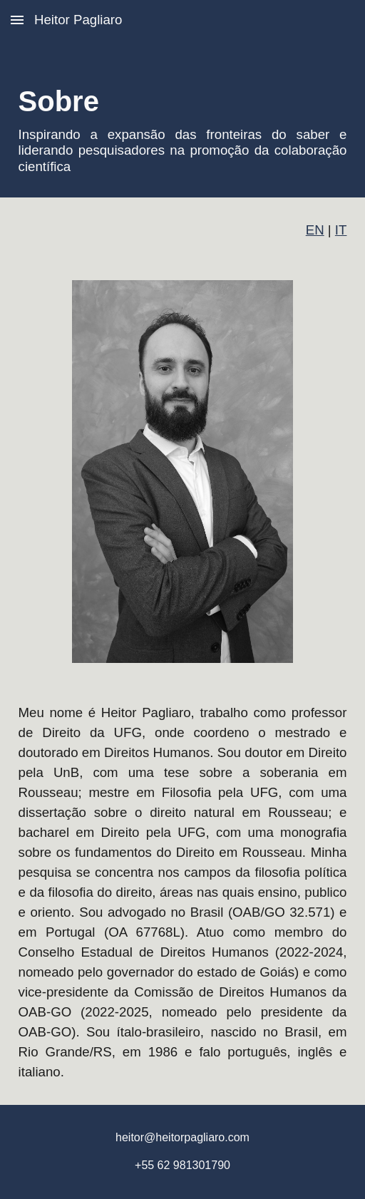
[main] (183, 118)
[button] (17, 19)
